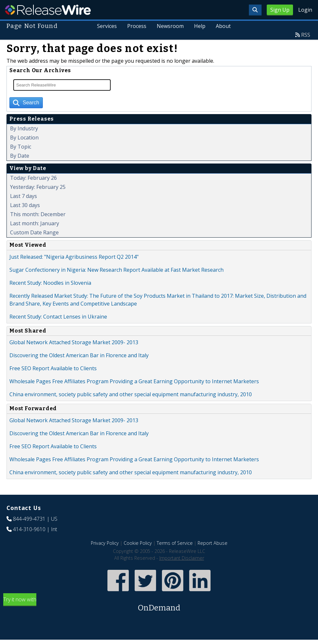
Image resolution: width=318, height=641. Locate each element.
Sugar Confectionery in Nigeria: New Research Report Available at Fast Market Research (116, 269)
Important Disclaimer (181, 558)
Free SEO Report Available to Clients (53, 368)
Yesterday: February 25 (38, 186)
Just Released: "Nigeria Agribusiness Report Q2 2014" (74, 256)
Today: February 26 (33, 177)
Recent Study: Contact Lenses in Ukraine (58, 316)
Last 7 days (23, 196)
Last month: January (34, 223)
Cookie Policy (138, 543)
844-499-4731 (29, 518)
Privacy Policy (105, 543)
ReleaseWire (47, 9)
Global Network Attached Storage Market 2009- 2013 (73, 342)
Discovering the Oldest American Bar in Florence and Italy (79, 355)
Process (137, 26)
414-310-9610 (29, 529)
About (223, 26)
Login (305, 9)
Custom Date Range (34, 232)
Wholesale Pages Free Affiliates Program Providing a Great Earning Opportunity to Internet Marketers (134, 381)
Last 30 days (25, 205)
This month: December (38, 214)
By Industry (24, 128)
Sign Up (279, 9)
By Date (19, 155)
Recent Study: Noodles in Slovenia (50, 282)
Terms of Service (175, 543)
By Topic (20, 146)
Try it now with (159, 605)
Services (107, 26)
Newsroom (170, 26)
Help (199, 26)
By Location (24, 137)
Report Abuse (212, 543)
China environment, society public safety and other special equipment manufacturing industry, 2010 (130, 394)
